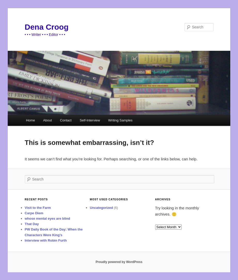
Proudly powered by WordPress (119, 262)
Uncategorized (101, 208)
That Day (32, 224)
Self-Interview (90, 120)
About (47, 120)
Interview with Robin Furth (46, 240)
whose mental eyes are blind (47, 218)
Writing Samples (120, 120)
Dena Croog (47, 27)
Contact (66, 120)
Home (30, 120)
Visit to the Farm (38, 208)
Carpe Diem (34, 213)
